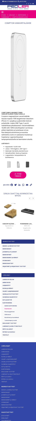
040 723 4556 (23, 1)
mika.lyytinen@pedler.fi (11, 1)
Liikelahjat (5, 348)
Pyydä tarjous (18, 177)
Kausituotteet (7, 415)
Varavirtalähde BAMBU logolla (14, 226)
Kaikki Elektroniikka (11, 308)
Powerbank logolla (27, 226)
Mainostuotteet (8, 389)
